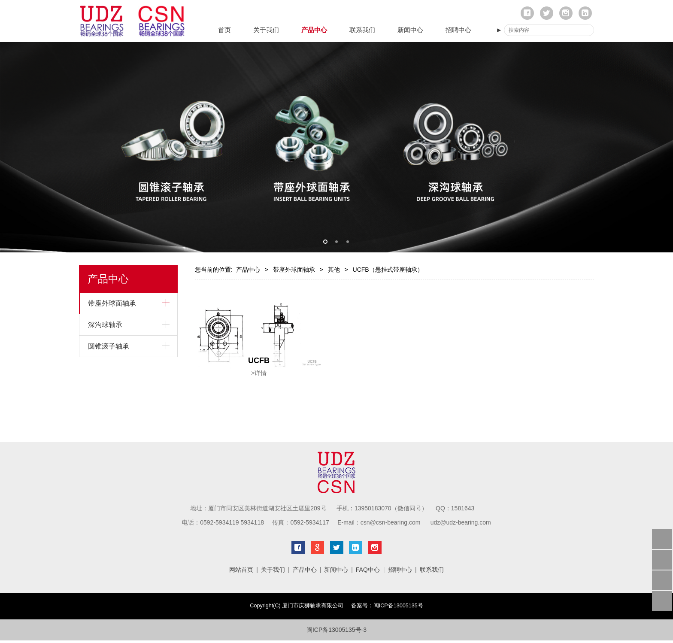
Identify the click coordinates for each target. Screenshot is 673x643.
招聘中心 (458, 29)
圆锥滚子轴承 (108, 346)
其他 (334, 269)
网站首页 (241, 569)
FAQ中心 (368, 569)
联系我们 (362, 29)
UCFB (259, 360)
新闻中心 (410, 29)
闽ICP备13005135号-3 (336, 629)
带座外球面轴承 (112, 303)
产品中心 (314, 29)
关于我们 (266, 29)
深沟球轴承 (105, 324)
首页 (224, 29)
